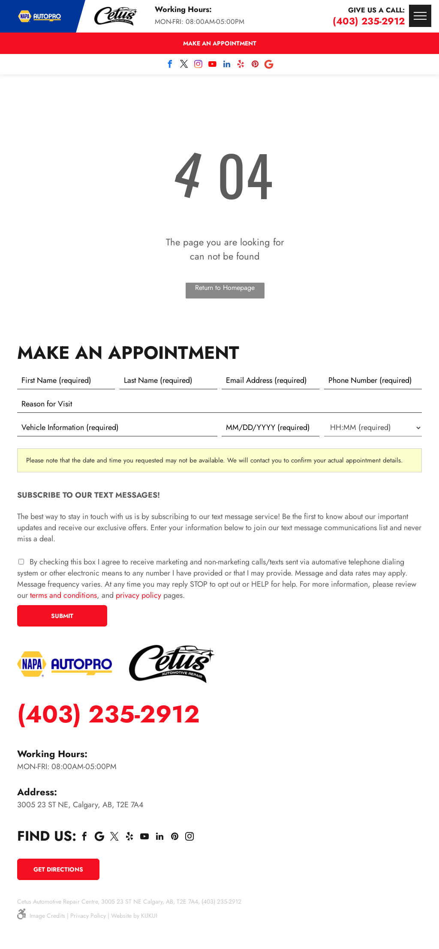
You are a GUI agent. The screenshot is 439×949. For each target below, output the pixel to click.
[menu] (420, 16)
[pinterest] (255, 65)
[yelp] (241, 65)
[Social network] (269, 65)
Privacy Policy (88, 915)
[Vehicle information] (117, 427)
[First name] (66, 380)
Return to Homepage (225, 287)
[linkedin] (227, 65)
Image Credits (47, 915)
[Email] (270, 380)
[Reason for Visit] (219, 404)
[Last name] (168, 380)
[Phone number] (373, 380)
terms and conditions (63, 595)
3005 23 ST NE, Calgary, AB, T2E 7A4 (80, 804)
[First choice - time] (373, 427)
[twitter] (184, 65)
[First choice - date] (270, 427)
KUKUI (149, 915)
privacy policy (138, 595)
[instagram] (198, 65)
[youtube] (213, 65)
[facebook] (170, 65)
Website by (125, 915)
